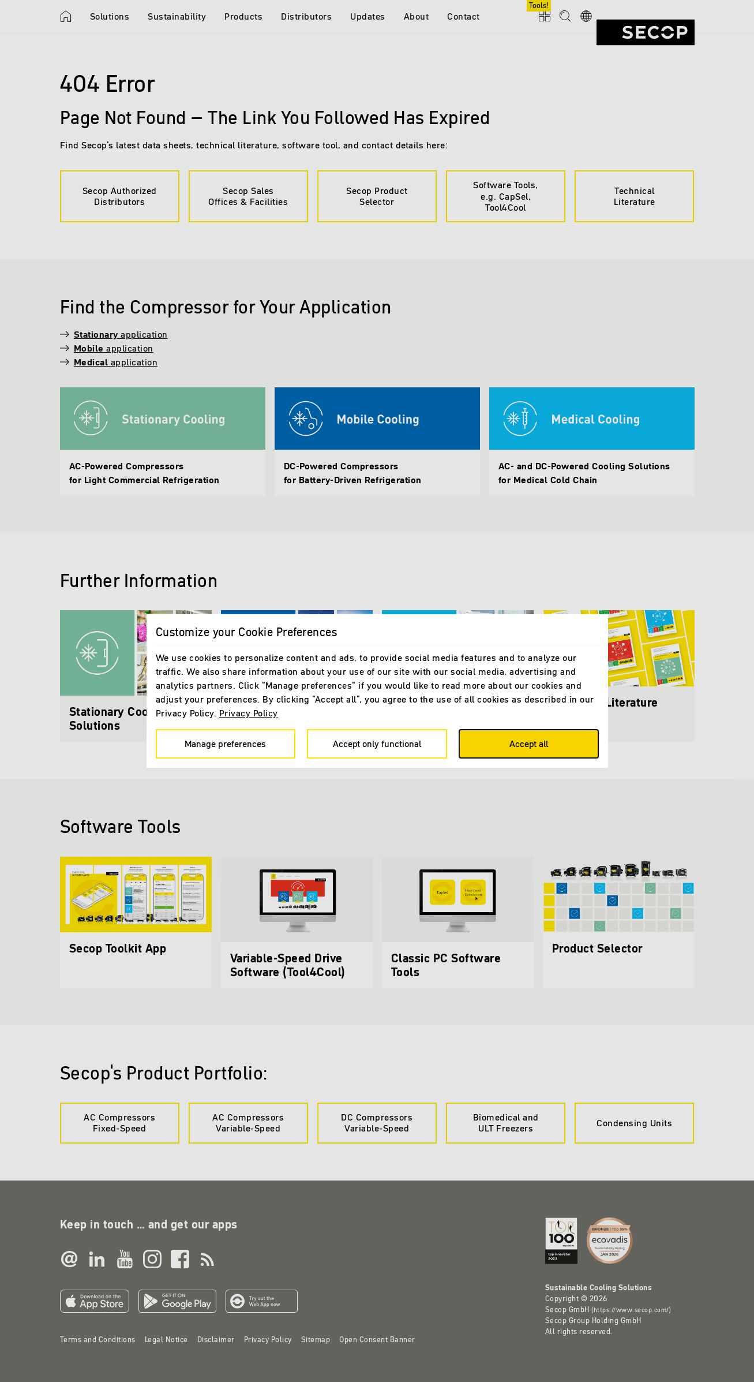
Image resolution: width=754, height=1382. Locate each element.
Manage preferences (225, 743)
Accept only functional (377, 743)
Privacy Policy (248, 713)
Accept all (528, 743)
